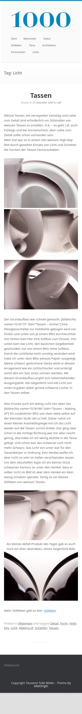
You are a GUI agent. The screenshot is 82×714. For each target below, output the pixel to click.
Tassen (41, 95)
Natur (47, 38)
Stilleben (16, 45)
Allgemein (25, 623)
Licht (14, 628)
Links (36, 52)
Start (14, 38)
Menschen (29, 38)
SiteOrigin (41, 686)
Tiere (32, 45)
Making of (26, 628)
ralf (59, 102)
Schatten (41, 628)
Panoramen (18, 52)
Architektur (49, 45)
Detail (54, 623)
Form (64, 623)
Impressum (11, 665)
